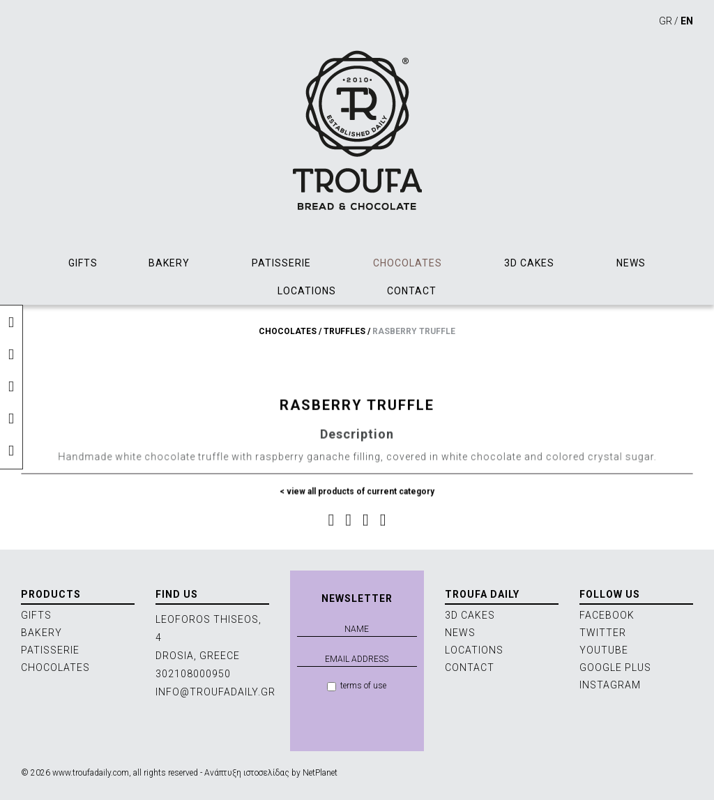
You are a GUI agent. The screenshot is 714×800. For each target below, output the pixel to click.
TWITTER (602, 632)
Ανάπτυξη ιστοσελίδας (246, 773)
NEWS (631, 263)
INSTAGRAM (610, 684)
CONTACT (411, 290)
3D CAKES (529, 263)
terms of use (356, 686)
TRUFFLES (344, 331)
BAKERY (169, 263)
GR (665, 21)
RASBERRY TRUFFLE (413, 331)
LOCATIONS (307, 290)
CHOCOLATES (407, 263)
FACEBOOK (607, 615)
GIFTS (83, 263)
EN (687, 21)
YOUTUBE (603, 650)
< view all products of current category (357, 497)
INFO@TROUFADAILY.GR (215, 691)
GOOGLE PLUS (615, 667)
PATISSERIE (281, 263)
